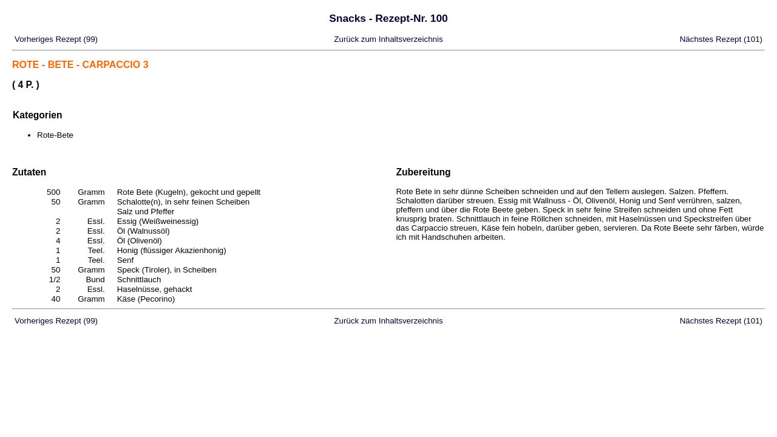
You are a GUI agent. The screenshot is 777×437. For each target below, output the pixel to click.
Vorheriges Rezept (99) (56, 39)
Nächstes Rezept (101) (721, 39)
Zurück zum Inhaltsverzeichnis (388, 39)
